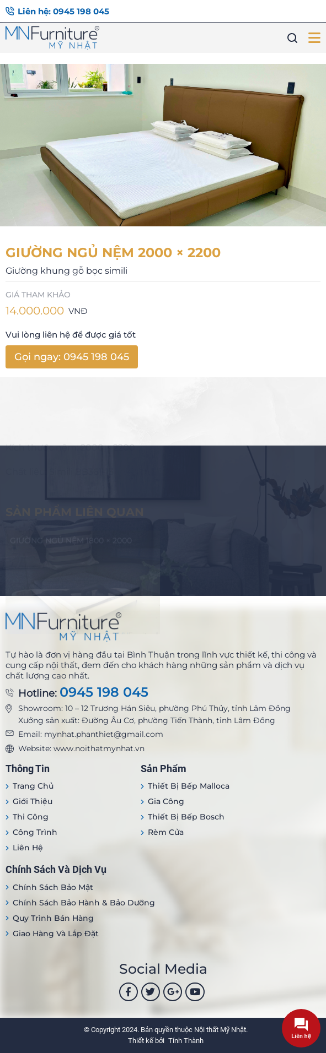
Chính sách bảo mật (53, 887)
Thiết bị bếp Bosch (186, 817)
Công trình (35, 832)
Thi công (31, 817)
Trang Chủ (33, 786)
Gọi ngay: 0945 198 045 (71, 357)
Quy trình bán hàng (53, 918)
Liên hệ (28, 848)
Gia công (166, 801)
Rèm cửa (166, 832)
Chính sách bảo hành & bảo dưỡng (84, 903)
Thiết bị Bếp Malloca (188, 786)
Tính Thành (186, 1040)
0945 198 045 (104, 692)
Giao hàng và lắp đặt (56, 933)
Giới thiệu (32, 801)
